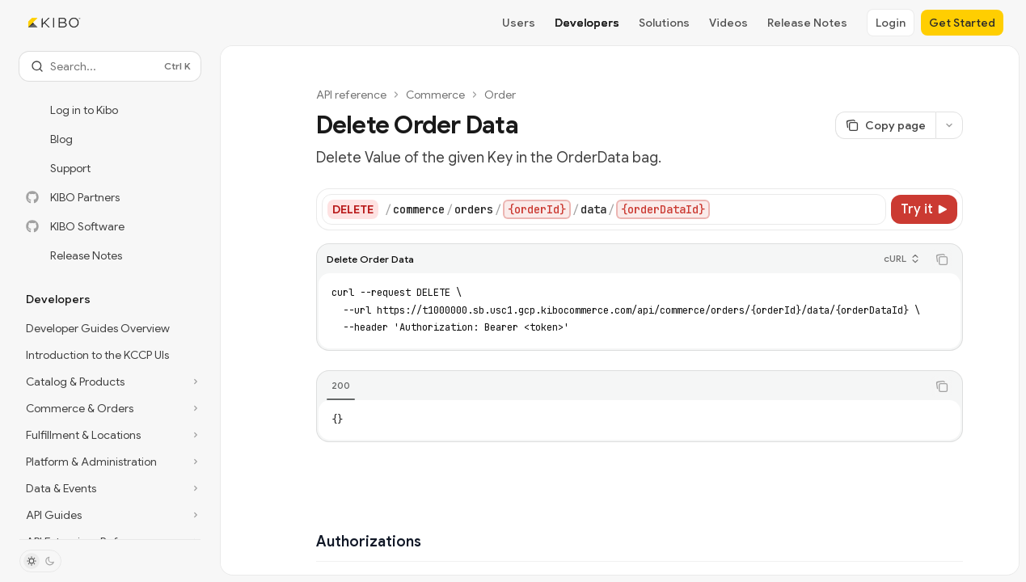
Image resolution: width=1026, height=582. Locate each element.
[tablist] (622, 386)
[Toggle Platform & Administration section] (110, 461)
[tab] (341, 385)
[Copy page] (885, 125)
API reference (351, 94)
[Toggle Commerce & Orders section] (110, 408)
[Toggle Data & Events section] (110, 488)
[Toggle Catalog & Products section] (110, 381)
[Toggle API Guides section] (110, 515)
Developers (587, 22)
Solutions (664, 22)
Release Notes (807, 22)
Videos (728, 22)
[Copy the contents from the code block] (941, 259)
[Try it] (924, 209)
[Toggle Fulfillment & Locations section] (110, 435)
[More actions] (949, 125)
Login (891, 22)
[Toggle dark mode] (40, 561)
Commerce (435, 94)
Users (518, 22)
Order (500, 94)
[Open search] (110, 66)
